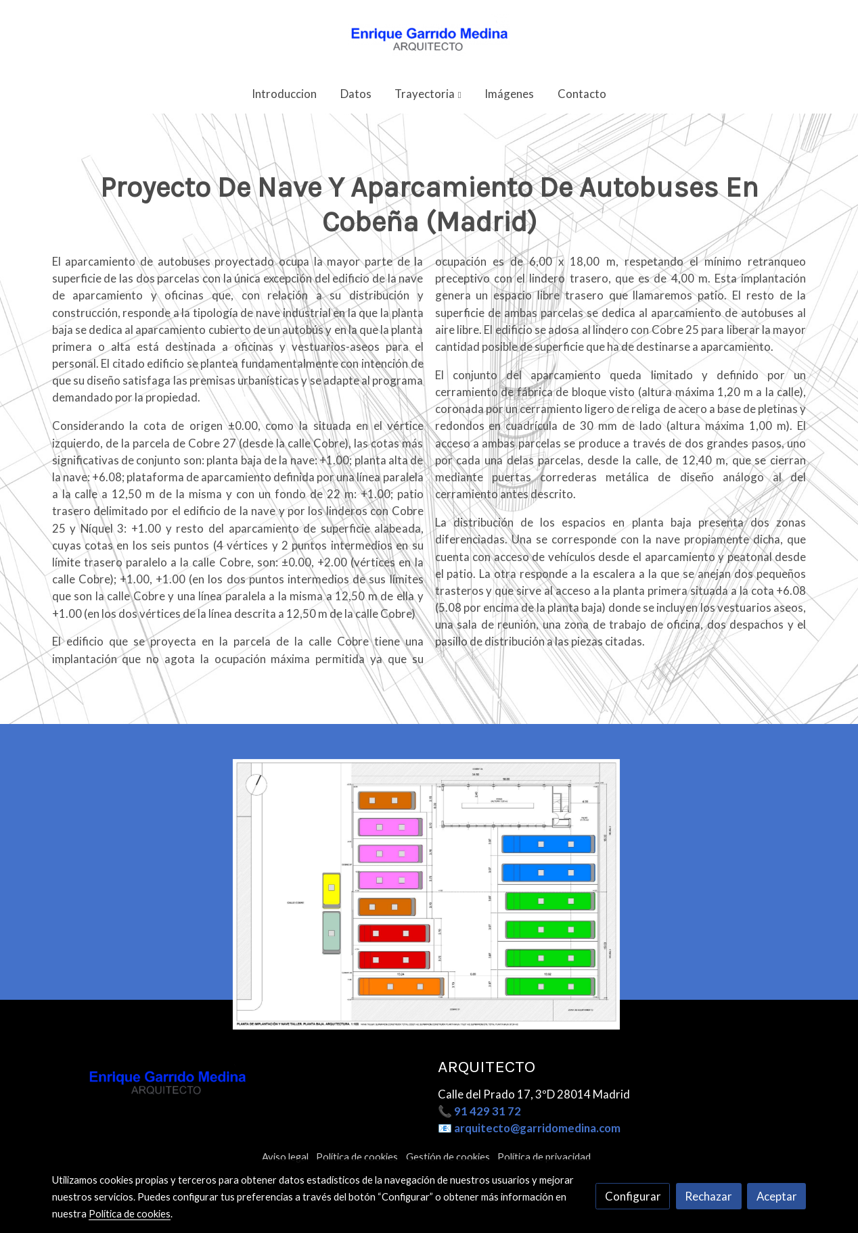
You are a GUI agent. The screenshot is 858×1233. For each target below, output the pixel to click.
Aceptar (777, 1196)
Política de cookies (357, 1157)
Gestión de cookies (448, 1157)
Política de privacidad (544, 1157)
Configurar (633, 1196)
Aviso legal (285, 1157)
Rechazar (708, 1196)
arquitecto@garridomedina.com (537, 1128)
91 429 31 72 (487, 1111)
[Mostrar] (426, 922)
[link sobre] (236, 1080)
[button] (428, 94)
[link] (429, 37)
